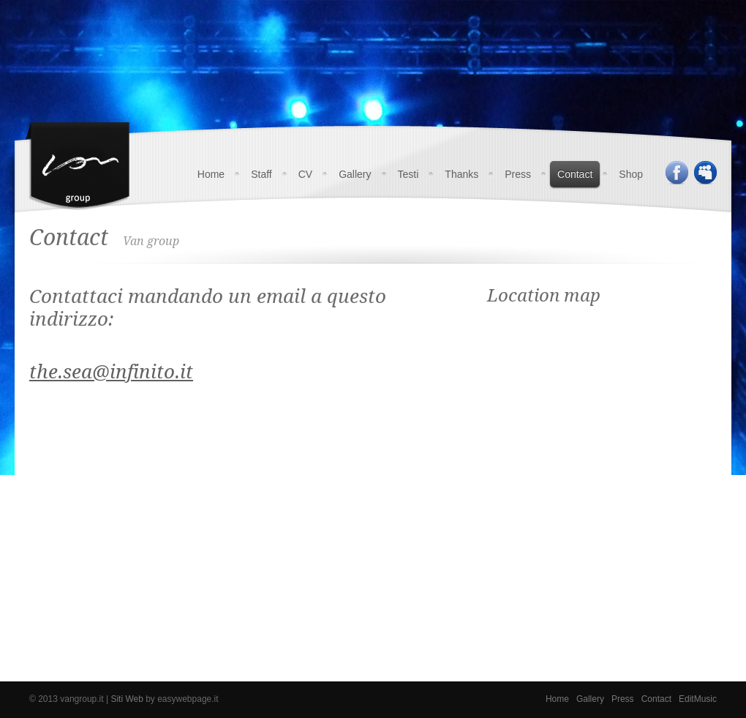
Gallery (355, 174)
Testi (408, 174)
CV (305, 174)
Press (518, 174)
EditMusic (698, 699)
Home (211, 174)
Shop (631, 174)
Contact (574, 174)
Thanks (461, 174)
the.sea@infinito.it (111, 372)
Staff (261, 174)
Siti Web (126, 699)
